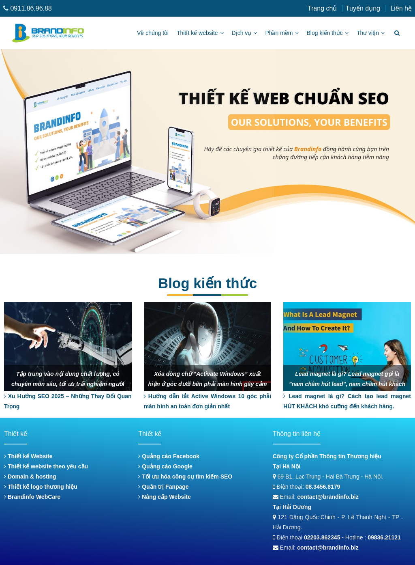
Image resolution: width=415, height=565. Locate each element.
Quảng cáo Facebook (168, 456)
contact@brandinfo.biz (327, 497)
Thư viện (371, 33)
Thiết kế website (200, 33)
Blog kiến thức (328, 33)
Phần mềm (281, 33)
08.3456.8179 (323, 486)
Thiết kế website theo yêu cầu (46, 466)
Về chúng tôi (153, 33)
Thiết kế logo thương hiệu (40, 486)
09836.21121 (384, 537)
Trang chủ (322, 8)
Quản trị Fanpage (163, 486)
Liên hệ (401, 8)
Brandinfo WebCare (32, 497)
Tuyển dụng (363, 8)
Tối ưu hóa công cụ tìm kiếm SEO (185, 476)
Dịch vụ (244, 33)
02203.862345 (322, 537)
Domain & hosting (30, 476)
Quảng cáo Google (165, 466)
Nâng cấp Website (164, 497)
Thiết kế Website (28, 456)
